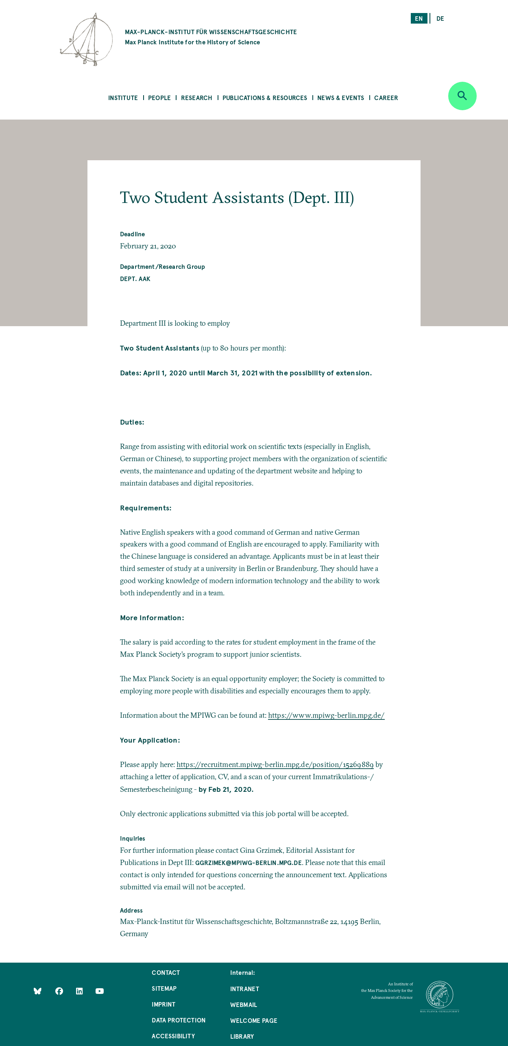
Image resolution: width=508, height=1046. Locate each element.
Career (386, 97)
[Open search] (462, 96)
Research (196, 97)
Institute (123, 97)
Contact (166, 972)
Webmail (243, 1004)
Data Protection (179, 1019)
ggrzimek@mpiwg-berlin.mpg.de (248, 862)
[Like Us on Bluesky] (37, 991)
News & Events (340, 97)
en (419, 18)
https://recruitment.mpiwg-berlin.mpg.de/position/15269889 (275, 764)
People (159, 97)
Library (242, 1036)
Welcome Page (253, 1020)
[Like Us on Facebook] (60, 991)
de (440, 18)
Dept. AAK (135, 278)
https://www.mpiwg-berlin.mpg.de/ (326, 715)
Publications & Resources (264, 97)
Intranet (244, 988)
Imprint (163, 1004)
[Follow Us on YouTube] (99, 991)
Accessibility (173, 1035)
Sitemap (164, 988)
